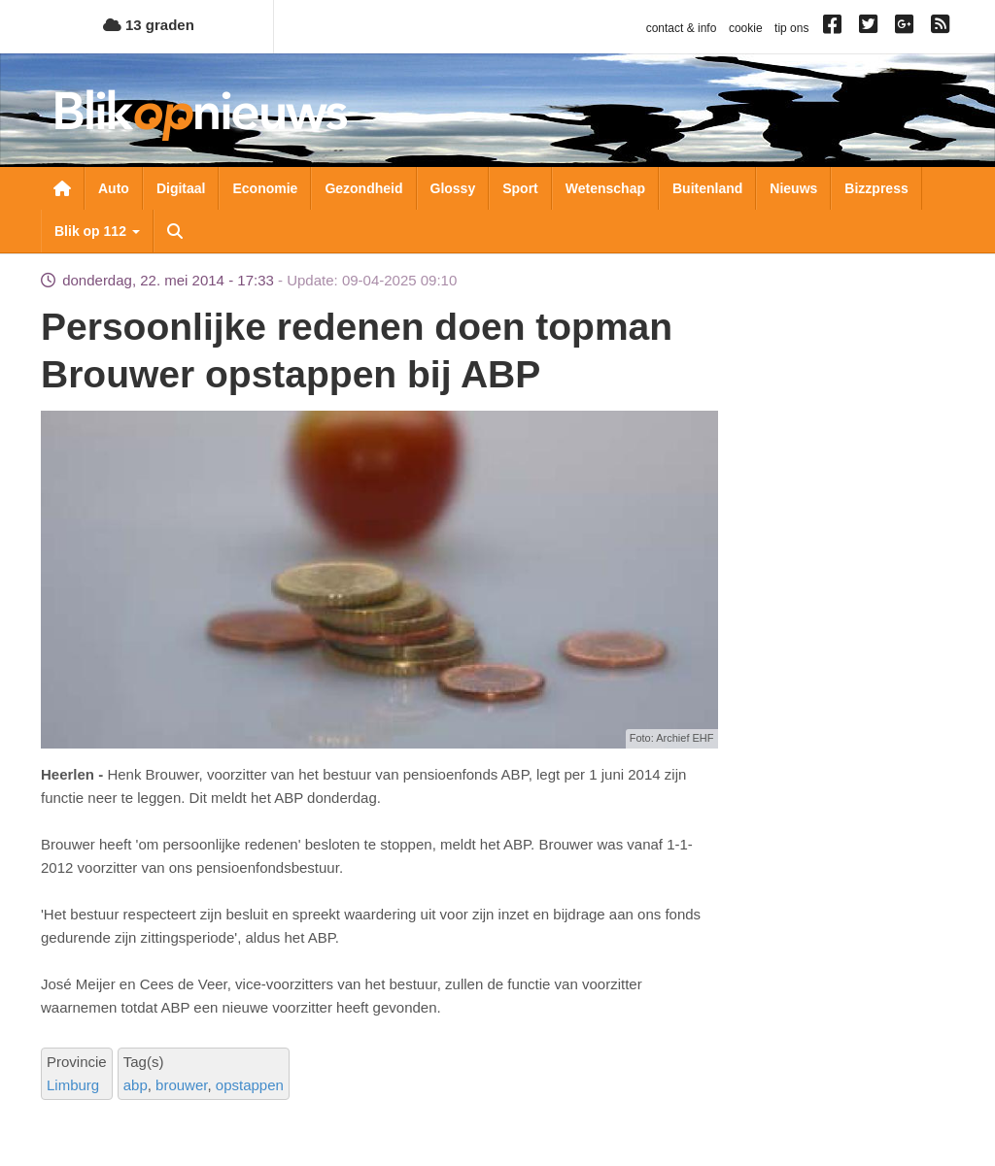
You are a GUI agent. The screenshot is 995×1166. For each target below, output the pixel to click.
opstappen (250, 1085)
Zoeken (174, 231)
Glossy (453, 188)
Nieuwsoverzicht (62, 188)
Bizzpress (876, 188)
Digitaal (181, 188)
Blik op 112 (97, 231)
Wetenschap (605, 188)
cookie (746, 28)
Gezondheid (363, 188)
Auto (113, 188)
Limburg (73, 1085)
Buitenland (707, 188)
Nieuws (793, 188)
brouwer (181, 1085)
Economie (264, 188)
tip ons (791, 28)
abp (135, 1085)
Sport (520, 188)
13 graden (148, 25)
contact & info (681, 28)
